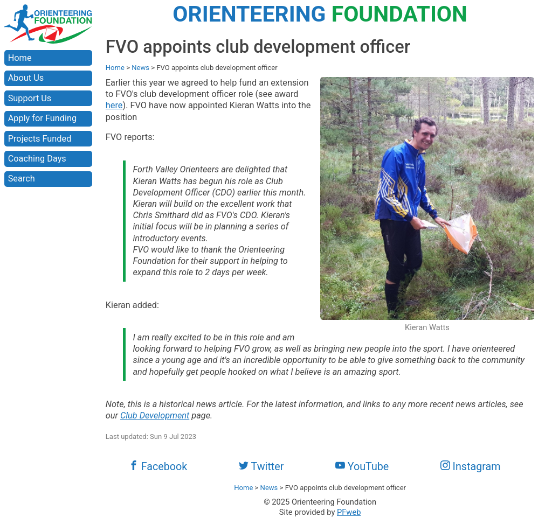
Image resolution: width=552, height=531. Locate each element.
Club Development (154, 415)
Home (20, 58)
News (140, 68)
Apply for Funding (42, 118)
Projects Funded (40, 139)
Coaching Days (37, 158)
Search (21, 178)
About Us (26, 78)
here (114, 105)
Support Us (30, 98)
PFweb (349, 512)
